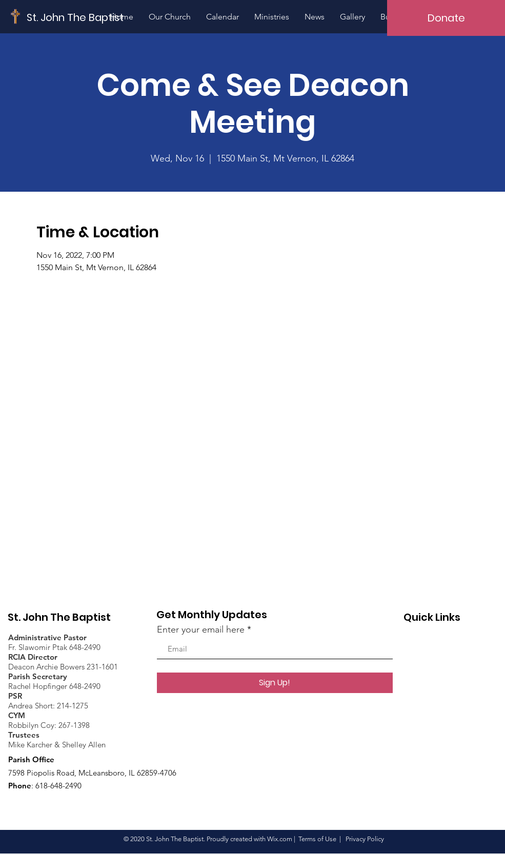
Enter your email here (201, 629)
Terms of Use (317, 839)
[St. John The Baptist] (75, 17)
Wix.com (279, 839)
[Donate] (446, 18)
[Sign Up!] (275, 683)
